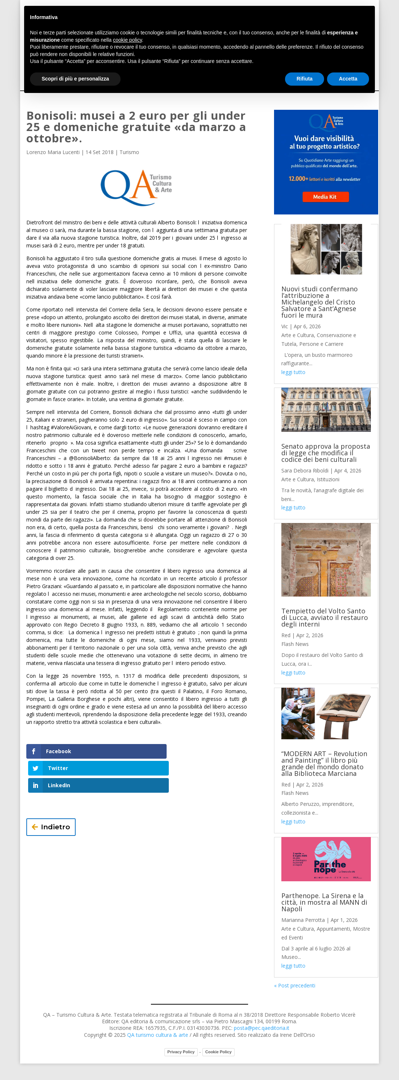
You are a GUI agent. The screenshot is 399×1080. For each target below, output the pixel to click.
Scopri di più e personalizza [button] (75, 79)
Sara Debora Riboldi (304, 470)
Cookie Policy (218, 1052)
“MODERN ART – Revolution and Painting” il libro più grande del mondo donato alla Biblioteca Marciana (324, 763)
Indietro (55, 793)
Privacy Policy (181, 1052)
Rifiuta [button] (305, 79)
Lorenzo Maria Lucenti (53, 152)
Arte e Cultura (297, 335)
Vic (284, 326)
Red (285, 635)
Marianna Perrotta (303, 919)
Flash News (295, 643)
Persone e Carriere (321, 343)
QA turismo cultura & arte (157, 1034)
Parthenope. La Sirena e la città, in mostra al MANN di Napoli (324, 902)
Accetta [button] (348, 79)
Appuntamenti (333, 928)
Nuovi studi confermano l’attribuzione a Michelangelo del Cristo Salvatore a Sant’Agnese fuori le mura (319, 301)
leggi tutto (293, 372)
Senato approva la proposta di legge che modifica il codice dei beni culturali (325, 453)
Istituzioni (328, 479)
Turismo (129, 152)
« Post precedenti (294, 985)
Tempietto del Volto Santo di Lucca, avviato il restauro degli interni (324, 617)
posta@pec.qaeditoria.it (261, 1027)
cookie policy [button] (127, 40)
